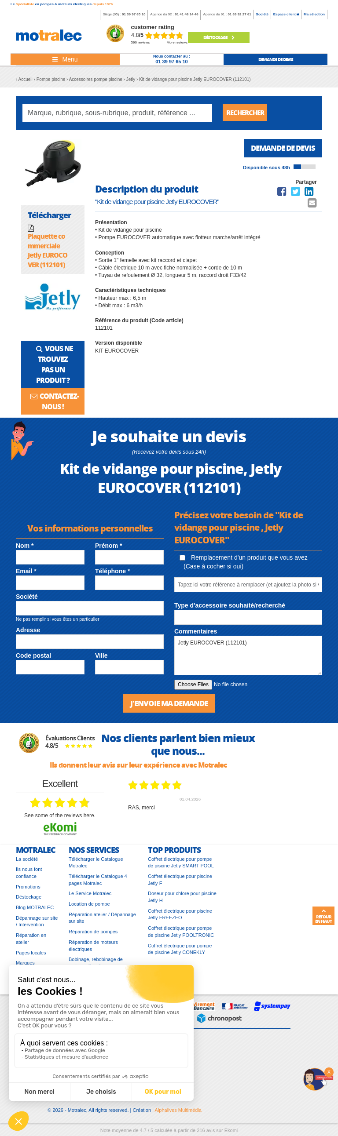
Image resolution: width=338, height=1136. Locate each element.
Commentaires (195, 633)
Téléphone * (112, 572)
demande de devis (275, 59)
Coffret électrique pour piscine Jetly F (180, 882)
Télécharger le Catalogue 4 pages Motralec (98, 882)
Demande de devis (280, 150)
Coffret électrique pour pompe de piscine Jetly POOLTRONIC (181, 934)
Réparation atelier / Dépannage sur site (102, 920)
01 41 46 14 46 (186, 14)
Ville (101, 657)
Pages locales (31, 954)
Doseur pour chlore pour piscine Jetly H (182, 899)
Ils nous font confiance (29, 875)
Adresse (28, 631)
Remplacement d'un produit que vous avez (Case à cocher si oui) (244, 563)
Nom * (24, 546)
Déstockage (218, 37)
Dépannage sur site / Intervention (37, 924)
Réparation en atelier (31, 941)
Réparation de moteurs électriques (93, 948)
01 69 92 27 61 (239, 14)
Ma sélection (314, 14)
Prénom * (108, 546)
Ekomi (231, 1132)
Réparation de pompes (93, 933)
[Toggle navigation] (65, 59)
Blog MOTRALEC (35, 909)
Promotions (28, 889)
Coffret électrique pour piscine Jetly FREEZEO (180, 916)
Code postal (33, 657)
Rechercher (247, 113)
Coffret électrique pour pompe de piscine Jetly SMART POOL (181, 864)
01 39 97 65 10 (133, 14)
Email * (26, 572)
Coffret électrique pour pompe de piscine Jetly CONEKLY (180, 951)
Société (262, 14)
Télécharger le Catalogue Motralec (96, 864)
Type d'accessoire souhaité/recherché (229, 607)
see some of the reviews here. (60, 818)
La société (27, 860)
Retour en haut (323, 916)
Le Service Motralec (90, 895)
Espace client (286, 14)
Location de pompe (89, 906)
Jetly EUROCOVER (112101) (248, 657)
